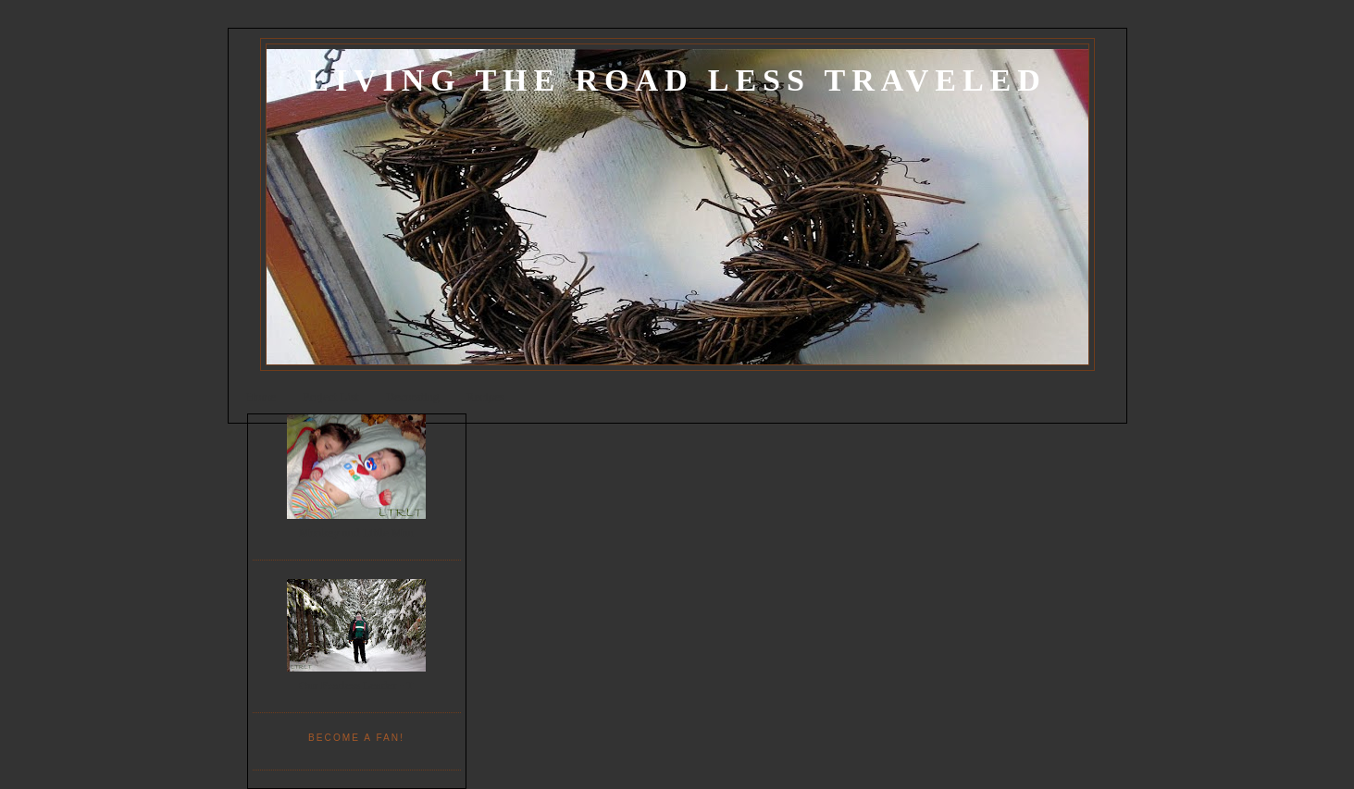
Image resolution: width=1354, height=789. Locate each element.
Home (261, 396)
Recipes (485, 396)
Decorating (413, 396)
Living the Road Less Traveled (676, 80)
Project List (330, 396)
